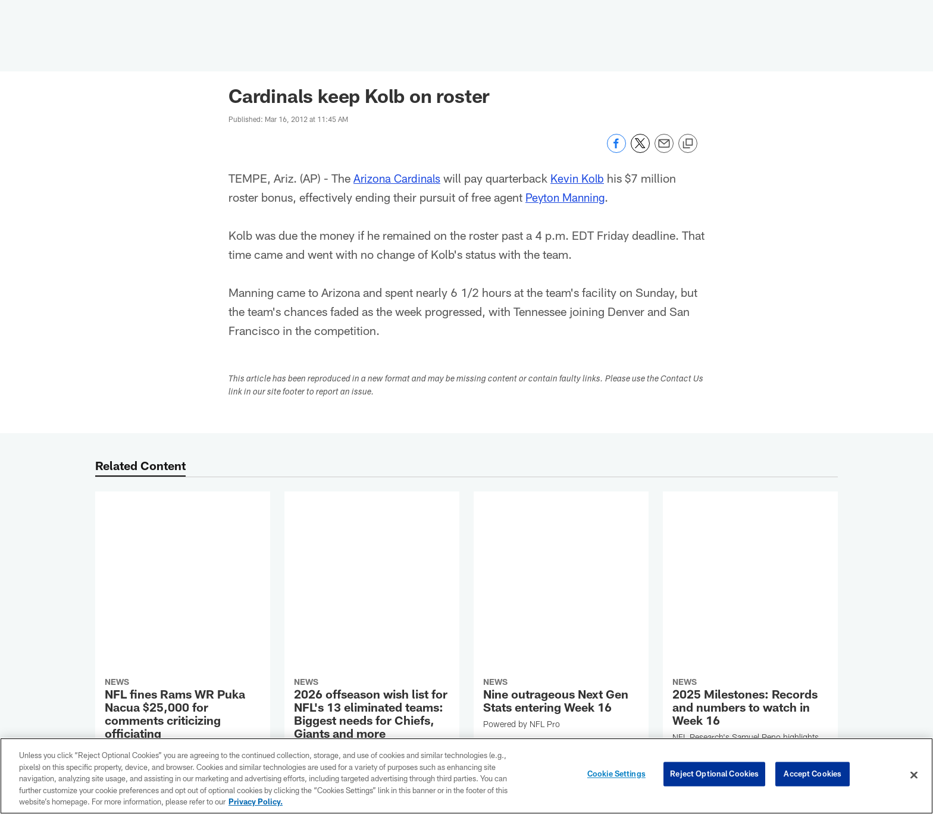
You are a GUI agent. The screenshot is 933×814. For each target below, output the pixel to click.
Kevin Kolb (582, 178)
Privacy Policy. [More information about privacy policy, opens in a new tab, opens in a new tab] (255, 801)
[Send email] (664, 150)
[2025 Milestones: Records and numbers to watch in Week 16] (750, 548)
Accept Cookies (812, 774)
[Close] (914, 775)
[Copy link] (687, 144)
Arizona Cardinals (398, 178)
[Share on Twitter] (640, 150)
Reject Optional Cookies (714, 774)
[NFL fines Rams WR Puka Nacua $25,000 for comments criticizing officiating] (182, 567)
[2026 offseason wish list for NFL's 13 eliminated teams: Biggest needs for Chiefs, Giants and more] (371, 573)
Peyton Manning (567, 197)
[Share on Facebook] (616, 150)
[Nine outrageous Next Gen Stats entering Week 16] (561, 530)
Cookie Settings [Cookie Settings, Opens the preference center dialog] (616, 774)
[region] (466, 776)
